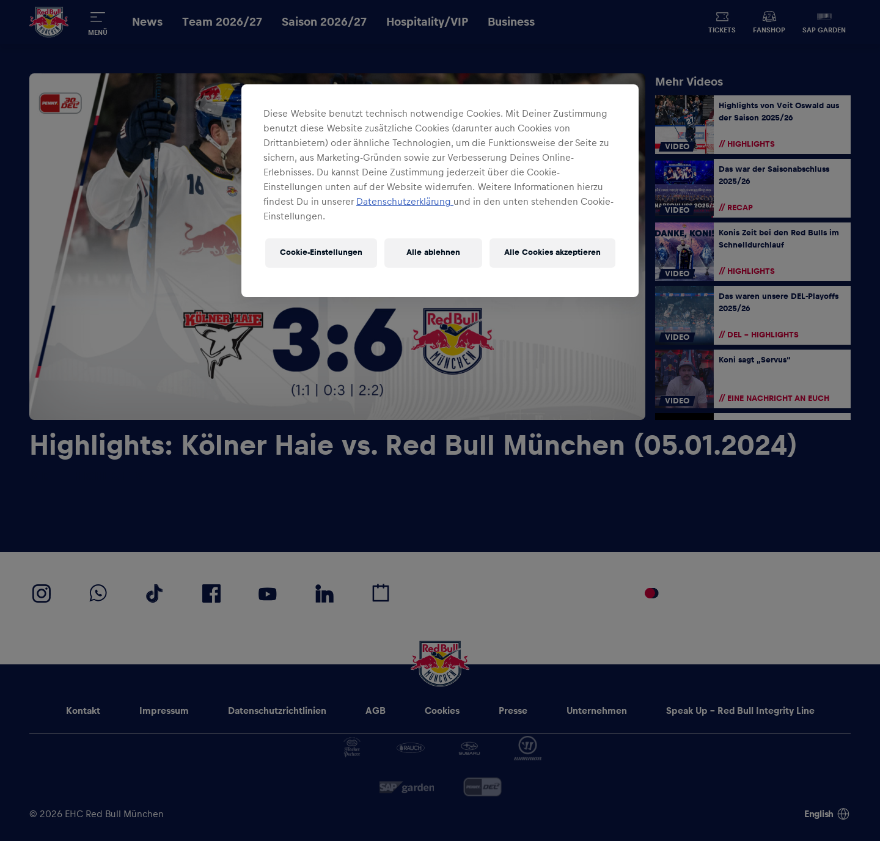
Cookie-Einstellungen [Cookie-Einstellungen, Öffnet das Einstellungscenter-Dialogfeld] (321, 252)
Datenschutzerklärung (404, 202)
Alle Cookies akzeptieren (552, 252)
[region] (440, 190)
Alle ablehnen (433, 252)
